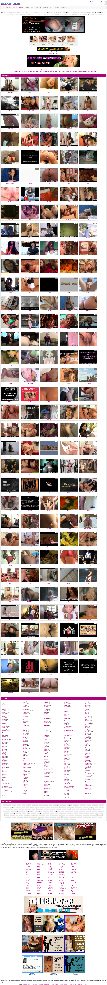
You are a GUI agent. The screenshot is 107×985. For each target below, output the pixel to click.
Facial (24, 730)
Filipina (24, 740)
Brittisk (3, 763)
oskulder (50, 882)
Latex (45, 766)
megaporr (50, 887)
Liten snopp (46, 775)
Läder (45, 759)
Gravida (24, 777)
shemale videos (63, 807)
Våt (86, 782)
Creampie (4, 786)
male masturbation (7, 805)
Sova (86, 702)
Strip (86, 730)
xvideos (64, 809)
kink (51, 811)
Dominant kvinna (26, 710)
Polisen (66, 748)
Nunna (65, 717)
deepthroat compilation (43, 805)
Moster (65, 705)
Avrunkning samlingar (6, 729)
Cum (3, 789)
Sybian (86, 745)
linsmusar (28, 864)
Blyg (3, 759)
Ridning (66, 766)
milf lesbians (83, 805)
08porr (49, 863)
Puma (65, 758)
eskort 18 (39, 887)
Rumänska (66, 770)
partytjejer (28, 890)
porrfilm (38, 868)
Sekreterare (67, 780)
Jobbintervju (46, 731)
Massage (46, 785)
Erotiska (24, 724)
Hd (44, 701)
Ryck (65, 773)
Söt (86, 701)
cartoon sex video (6, 811)
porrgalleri (61, 877)
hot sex (92, 813)
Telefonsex (27, 69)
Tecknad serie (88, 754)
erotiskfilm (73, 871)
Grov (24, 781)
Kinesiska (46, 736)
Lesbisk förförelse (47, 772)
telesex (27, 880)
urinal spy (76, 811)
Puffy (65, 756)
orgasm (73, 809)
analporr (50, 893)
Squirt (86, 713)
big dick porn (52, 816)
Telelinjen (17, 69)
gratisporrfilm (40, 876)
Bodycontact (95, 69)
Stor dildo (87, 720)
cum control (85, 807)
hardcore (37, 807)
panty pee (12, 814)
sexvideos (28, 863)
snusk (72, 885)
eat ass (23, 805)
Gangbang (25, 768)
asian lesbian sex (55, 807)
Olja (65, 723)
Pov (65, 752)
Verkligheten (88, 785)
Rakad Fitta (57, 71)
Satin (65, 779)
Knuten (45, 746)
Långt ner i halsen (47, 763)
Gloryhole (25, 773)
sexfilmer (61, 872)
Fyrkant (24, 758)
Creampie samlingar (6, 787)
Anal (3, 716)
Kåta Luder (16, 71)
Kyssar (45, 756)
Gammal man (26, 767)
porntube (50, 874)
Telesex (32, 69)
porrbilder (50, 876)
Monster (45, 795)
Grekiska (25, 778)
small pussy (94, 811)
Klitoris (45, 743)
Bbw (3, 745)
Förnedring (25, 748)
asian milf (28, 805)
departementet (40, 864)
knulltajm (39, 871)
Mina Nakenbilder (58, 69)
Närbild (66, 711)
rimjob (50, 805)
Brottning (4, 768)
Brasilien (4, 761)
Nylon (65, 718)
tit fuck (34, 809)
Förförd (24, 747)
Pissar (65, 747)
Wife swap (87, 793)
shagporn (61, 893)
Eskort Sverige (65, 69)
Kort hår (45, 752)
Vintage (87, 788)
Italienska (46, 725)
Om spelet (66, 726)
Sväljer (86, 738)
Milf (44, 791)
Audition (3, 727)
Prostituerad (67, 754)
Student (87, 734)
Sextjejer (78, 69)
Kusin (45, 754)
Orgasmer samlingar (68, 730)
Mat (44, 787)
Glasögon (25, 771)
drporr (38, 877)
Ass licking (4, 724)
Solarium (66, 796)
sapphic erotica (101, 811)
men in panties (95, 805)
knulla (60, 887)
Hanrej (24, 791)
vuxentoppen (62, 888)
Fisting (24, 741)
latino (78, 809)
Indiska (45, 717)
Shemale (103, 1)
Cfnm (3, 782)
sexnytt (38, 863)
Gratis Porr (52, 71)
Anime (3, 717)
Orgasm (66, 729)
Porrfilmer (67, 71)
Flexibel (24, 744)
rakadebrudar (74, 879)
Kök (44, 747)
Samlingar (66, 777)
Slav (65, 794)
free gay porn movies (56, 818)
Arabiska (4, 719)
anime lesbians (46, 811)
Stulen (86, 736)
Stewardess (87, 717)
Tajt (86, 750)
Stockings (87, 719)
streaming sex (28, 809)
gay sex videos (39, 809)
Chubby (3, 784)
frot (67, 814)
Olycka (65, 724)
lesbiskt (72, 866)
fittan (49, 890)
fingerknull (73, 869)
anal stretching (20, 816)
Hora (45, 713)
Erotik (48, 71)
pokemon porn (8, 816)
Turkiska (87, 767)
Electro (24, 721)
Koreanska (46, 750)
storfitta (27, 876)
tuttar (72, 877)
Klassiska (46, 740)
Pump (65, 759)
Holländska (46, 710)
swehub (72, 876)
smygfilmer (28, 883)
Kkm (45, 738)
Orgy (65, 731)
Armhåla (4, 720)
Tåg (86, 749)
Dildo (24, 702)
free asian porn (76, 805)
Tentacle (87, 756)
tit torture (76, 813)
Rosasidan (82, 69)
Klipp (45, 742)
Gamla (24, 761)
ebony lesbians (73, 818)
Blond (3, 756)
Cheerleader (4, 783)
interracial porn (56, 805)
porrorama (73, 882)
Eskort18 (90, 69)
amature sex (42, 818)
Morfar (65, 701)
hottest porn (19, 813)
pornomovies (74, 887)
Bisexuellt (4, 754)
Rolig (65, 768)
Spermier (87, 708)
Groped (24, 780)
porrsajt (50, 869)
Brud (3, 770)
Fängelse (25, 733)
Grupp (24, 782)
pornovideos (40, 880)
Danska (24, 701)
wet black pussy (39, 811)
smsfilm (61, 868)
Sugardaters (75, 71)
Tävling (86, 753)
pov (16, 814)
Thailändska (88, 757)
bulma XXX (52, 809)
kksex (38, 874)
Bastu (3, 743)
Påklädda (66, 740)
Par (65, 741)
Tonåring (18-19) (88, 761)
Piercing (66, 745)
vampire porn (21, 811)
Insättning (46, 721)
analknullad (62, 883)
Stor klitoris (87, 722)
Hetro (93, 1)
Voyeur (86, 789)
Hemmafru (46, 703)
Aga (3, 710)
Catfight (3, 780)
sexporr (61, 869)
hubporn (73, 893)
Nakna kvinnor (26, 71)
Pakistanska (67, 738)
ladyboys (18, 805)
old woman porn (72, 816)
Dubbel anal (25, 713)
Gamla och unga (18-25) (28, 763)
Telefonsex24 (46, 69)
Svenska (87, 741)
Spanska (87, 706)
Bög (3, 760)
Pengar (66, 743)
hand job (96, 813)
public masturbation (87, 816)
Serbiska (66, 783)
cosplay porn (65, 816)
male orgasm (27, 814)
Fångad (24, 731)
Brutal (3, 771)
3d (2, 704)
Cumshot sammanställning (7, 791)
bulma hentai (79, 816)
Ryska (65, 774)
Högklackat (46, 708)
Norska (66, 714)
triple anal (47, 816)
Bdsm (3, 746)
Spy (86, 712)
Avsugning (4, 730)
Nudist (65, 715)
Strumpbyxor (88, 731)
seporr (38, 888)
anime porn (22, 809)
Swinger (87, 743)
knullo (72, 891)
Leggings (46, 769)
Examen (24, 725)
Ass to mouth (5, 726)
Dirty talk (25, 703)
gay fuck (32, 807)
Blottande (4, 757)
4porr (49, 877)
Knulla (71, 71)
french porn (33, 813)
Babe (3, 733)
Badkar (3, 736)
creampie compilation (30, 811)
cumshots (21, 814)
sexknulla (61, 871)
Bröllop (3, 764)
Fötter (24, 749)
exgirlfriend (59, 816)
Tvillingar (87, 768)
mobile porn (87, 813)
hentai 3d (89, 805)
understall (52, 813)
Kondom (45, 749)
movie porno (42, 814)
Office (65, 722)
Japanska (46, 729)
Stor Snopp (87, 723)
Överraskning (67, 735)
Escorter (39, 71)
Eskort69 (21, 71)
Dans (3, 795)
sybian (57, 813)
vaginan (28, 866)
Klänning (45, 739)
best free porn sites (34, 818)
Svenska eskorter (72, 69)
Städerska (87, 715)
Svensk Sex (62, 71)
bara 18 (61, 880)
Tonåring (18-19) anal (89, 763)
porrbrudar (73, 863)
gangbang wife (93, 814)
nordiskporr (28, 891)
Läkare (45, 762)
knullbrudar (28, 893)
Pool (65, 751)
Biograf (3, 753)
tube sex (24, 813)
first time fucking (15, 811)
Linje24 (13, 69)
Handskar (25, 790)
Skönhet (66, 789)
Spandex (87, 705)
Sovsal (86, 703)
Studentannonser (33, 71)
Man (44, 780)
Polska (65, 749)
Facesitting (25, 729)
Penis (65, 744)
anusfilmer (61, 882)
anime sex (48, 807)
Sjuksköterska (67, 787)
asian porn (88, 811)
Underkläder (88, 773)
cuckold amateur (9, 809)
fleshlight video (57, 811)
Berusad (4, 749)
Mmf (44, 794)
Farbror (24, 734)
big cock (13, 816)
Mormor (66, 702)
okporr (49, 885)
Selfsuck (66, 782)
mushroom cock (62, 814)
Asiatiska (4, 722)
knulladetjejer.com (26, 984)
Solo (65, 797)
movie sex (42, 807)
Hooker (45, 712)
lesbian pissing (86, 814)
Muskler (66, 708)
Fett (23, 738)
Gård (24, 770)
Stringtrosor (87, 729)
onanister (50, 883)
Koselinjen (40, 69)
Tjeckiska (87, 759)
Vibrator (87, 787)
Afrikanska (4, 709)
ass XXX (90, 809)
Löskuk (45, 776)
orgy (28, 813)
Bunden (3, 775)
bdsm (96, 807)
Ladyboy (45, 761)
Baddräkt (4, 735)
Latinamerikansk (47, 768)
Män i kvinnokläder (48, 781)
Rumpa (66, 771)
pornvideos (51, 872)
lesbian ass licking (69, 811)
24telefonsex (74, 872)
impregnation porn (34, 814)
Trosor (86, 766)
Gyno (24, 787)
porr (72, 864)
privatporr (39, 891)
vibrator (23, 807)
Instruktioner (46, 722)
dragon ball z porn (54, 814)
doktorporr (50, 891)
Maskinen (46, 784)
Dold (24, 708)
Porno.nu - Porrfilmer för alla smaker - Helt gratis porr (53, 51)
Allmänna (4, 712)
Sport (86, 709)
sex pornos (46, 809)
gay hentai (72, 814)
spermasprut (62, 890)
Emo (24, 722)
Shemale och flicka (68, 786)
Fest (24, 736)
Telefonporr (51, 69)
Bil (2, 752)
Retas (65, 764)
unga (27, 874)
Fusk (24, 755)
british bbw (18, 807)
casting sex (91, 807)
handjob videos (6, 807)
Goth (24, 775)
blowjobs (81, 813)
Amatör (3, 713)
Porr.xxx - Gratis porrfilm (53, 53)
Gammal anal (26, 766)
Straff (86, 727)
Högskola (46, 709)
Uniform (87, 776)
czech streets (63, 805)
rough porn (48, 818)
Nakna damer (81, 71)
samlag (38, 890)
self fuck (68, 809)
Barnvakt (4, 742)
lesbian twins (46, 813)
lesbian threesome (97, 809)
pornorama (39, 882)
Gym (24, 785)
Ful (23, 754)
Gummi (24, 784)
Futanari (24, 756)
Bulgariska (4, 774)
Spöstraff (87, 710)
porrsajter (50, 868)
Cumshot (4, 790)
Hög (44, 706)
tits (62, 818)
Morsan (66, 703)
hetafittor (61, 863)
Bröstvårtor (4, 767)
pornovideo (62, 864)
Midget (45, 789)
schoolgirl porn (34, 805)
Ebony (24, 719)
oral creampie (40, 816)
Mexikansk (46, 788)
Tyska (86, 770)
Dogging (24, 706)
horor (72, 874)
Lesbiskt (45, 773)
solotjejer (28, 877)
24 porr (61, 885)
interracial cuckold (83, 809)
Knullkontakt (44, 71)
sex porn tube (82, 811)
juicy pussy (70, 805)
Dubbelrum (25, 715)
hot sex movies (78, 807)
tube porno (12, 807)
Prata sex (36, 69)
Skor (65, 790)
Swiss (86, 744)
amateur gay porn (70, 807)
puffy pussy (6, 813)
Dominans (25, 709)
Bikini (3, 750)
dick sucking (12, 813)
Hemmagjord (46, 705)
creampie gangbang (32, 816)
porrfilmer (39, 866)
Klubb (45, 745)
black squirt (100, 814)
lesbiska (28, 868)
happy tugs (67, 818)
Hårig (24, 793)
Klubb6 (86, 69)
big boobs (16, 809)
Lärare (45, 765)
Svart (86, 740)
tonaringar (28, 879)
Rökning (66, 767)
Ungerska (87, 775)
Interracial (46, 724)
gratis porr (28, 869)
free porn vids (70, 813)
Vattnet (86, 784)
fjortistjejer (50, 888)
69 (2, 705)
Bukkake (4, 773)
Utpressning (87, 779)
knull (38, 879)
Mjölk (45, 792)
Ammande (4, 715)
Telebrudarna (22, 69)
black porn (7, 814)
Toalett (86, 760)
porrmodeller (62, 876)
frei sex (47, 814)
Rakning (66, 763)
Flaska (24, 743)
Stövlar (86, 726)
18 (2, 703)
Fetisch (24, 737)
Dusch (24, 716)
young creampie (63, 813)
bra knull (61, 879)
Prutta (65, 755)
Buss (3, 777)
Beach (3, 747)
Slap (65, 793)
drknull (38, 872)
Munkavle (66, 706)
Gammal (24, 764)
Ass (3, 723)
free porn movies (78, 814)
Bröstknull (4, 766)
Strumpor (87, 733)
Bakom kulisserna (6, 739)
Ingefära (45, 719)
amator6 (61, 866)
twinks (62, 811)
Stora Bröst (87, 724)
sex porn (100, 816)
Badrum (3, 738)
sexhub (50, 866)
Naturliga (66, 712)
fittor (72, 868)
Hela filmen (46, 702)
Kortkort (45, 753)
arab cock (101, 805)
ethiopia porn (101, 807)
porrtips (72, 880)
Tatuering (87, 752)
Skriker (66, 791)
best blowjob (58, 809)
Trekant (87, 764)
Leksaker (46, 770)
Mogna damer (87, 71)
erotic (28, 807)
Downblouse (25, 712)
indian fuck (95, 816)
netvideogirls (39, 813)
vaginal (101, 813)
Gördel (24, 774)
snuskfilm (61, 891)
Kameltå (45, 735)
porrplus (50, 864)
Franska (24, 751)
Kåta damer (93, 71)
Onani (65, 727)
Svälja (86, 737)
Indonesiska (46, 718)
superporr (39, 883)
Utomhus (87, 777)
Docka (24, 705)
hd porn (25, 816)
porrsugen (61, 874)
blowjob (13, 805)
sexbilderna (28, 885)
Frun (24, 752)
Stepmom (87, 716)
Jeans (45, 730)
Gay (97, 1)
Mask (45, 782)
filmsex (38, 885)
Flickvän (24, 745)
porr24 (38, 869)
